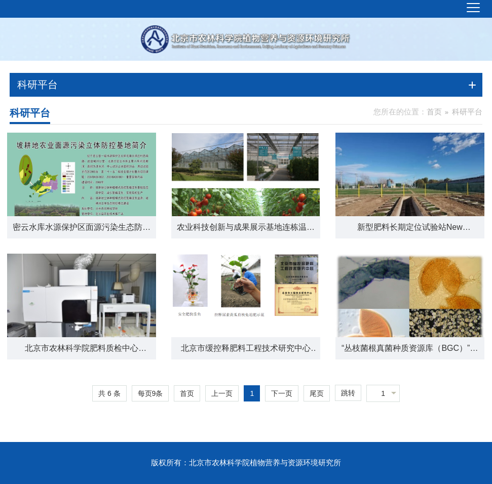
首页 (434, 111)
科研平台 (467, 111)
